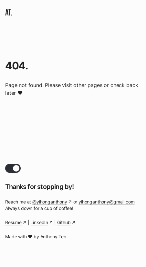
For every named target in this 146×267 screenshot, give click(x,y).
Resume (13, 222)
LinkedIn (39, 222)
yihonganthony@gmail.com (106, 201)
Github (64, 222)
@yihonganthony (49, 201)
